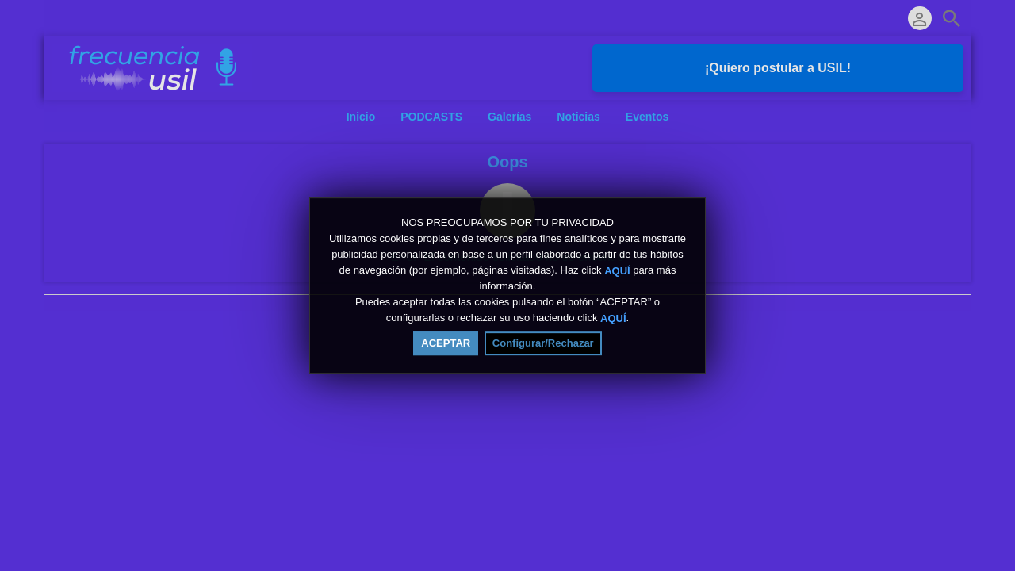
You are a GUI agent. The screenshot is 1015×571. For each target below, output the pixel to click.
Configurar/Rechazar (543, 343)
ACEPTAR (445, 343)
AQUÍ (617, 271)
